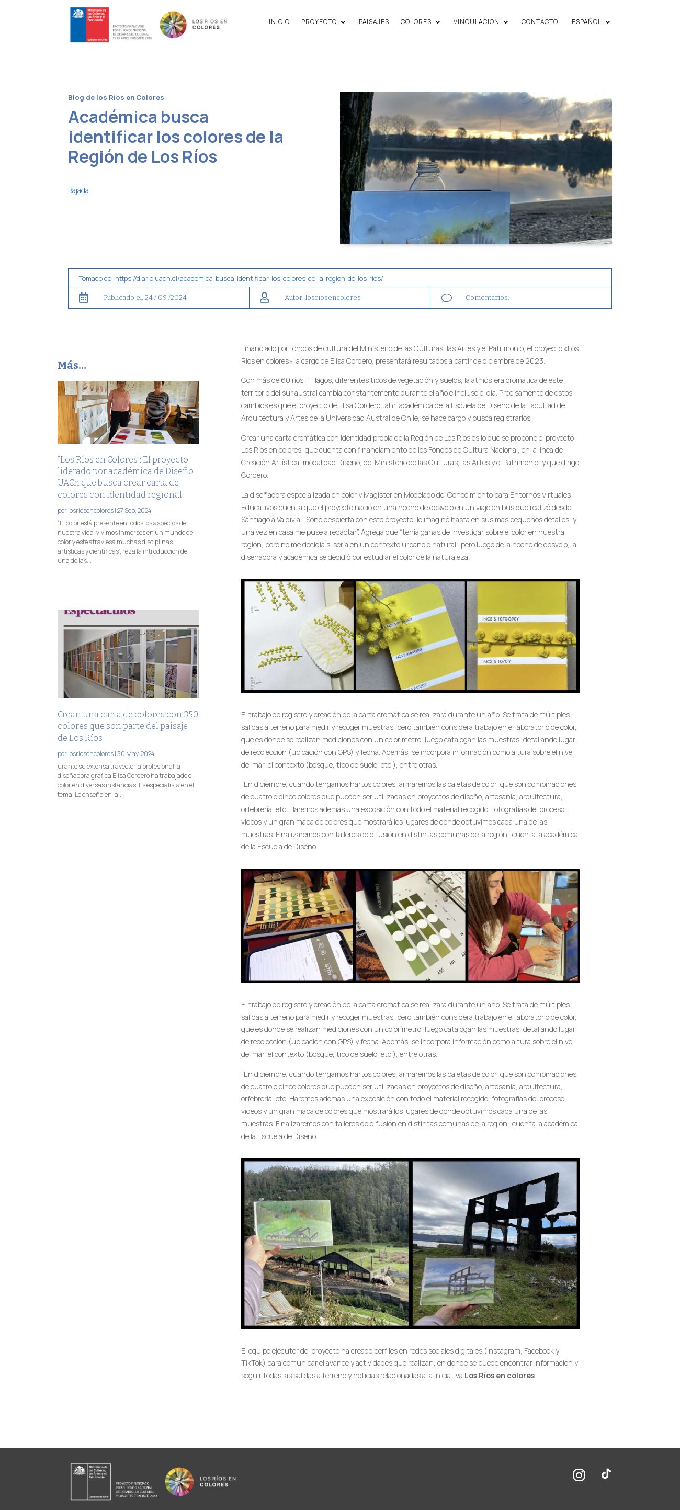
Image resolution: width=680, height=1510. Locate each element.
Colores (416, 21)
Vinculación (477, 21)
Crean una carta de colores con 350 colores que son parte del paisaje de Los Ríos (128, 726)
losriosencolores (91, 510)
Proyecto (319, 21)
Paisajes (374, 21)
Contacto (540, 21)
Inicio (279, 21)
